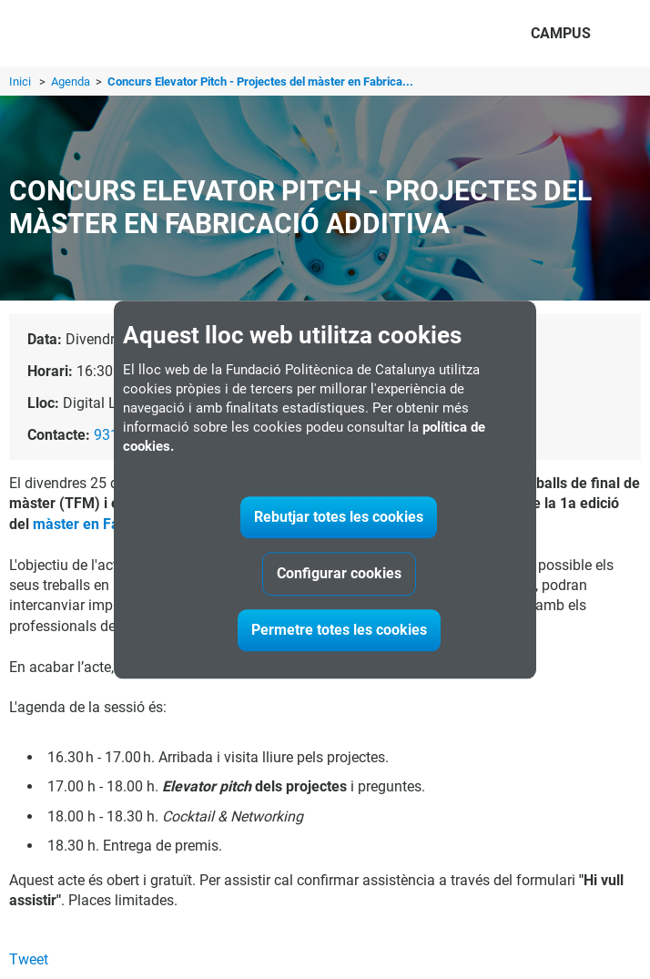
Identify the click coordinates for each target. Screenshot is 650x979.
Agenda (72, 81)
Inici (20, 81)
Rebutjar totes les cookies (338, 516)
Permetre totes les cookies (339, 629)
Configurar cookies (339, 573)
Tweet (28, 959)
